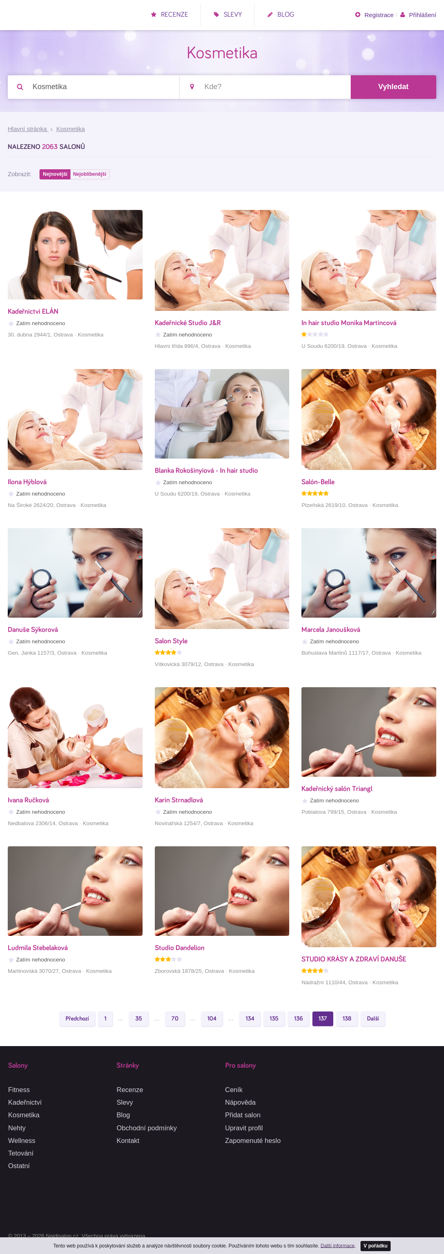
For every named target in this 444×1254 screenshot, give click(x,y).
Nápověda (240, 1102)
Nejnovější (55, 175)
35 (138, 1020)
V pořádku (376, 1245)
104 (211, 1020)
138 (347, 1020)
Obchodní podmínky (146, 1128)
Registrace (373, 15)
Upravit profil (244, 1128)
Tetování (20, 1153)
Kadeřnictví (25, 1102)
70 (174, 1020)
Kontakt (127, 1140)
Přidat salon (243, 1115)
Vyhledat (393, 87)
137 (323, 1020)
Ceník (234, 1089)
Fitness (19, 1089)
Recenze (169, 14)
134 (250, 1020)
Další (373, 1020)
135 (274, 1020)
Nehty (17, 1128)
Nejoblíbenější (90, 175)
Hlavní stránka (28, 129)
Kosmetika (24, 1115)
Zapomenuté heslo (253, 1140)
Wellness (21, 1140)
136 (298, 1020)
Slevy (227, 14)
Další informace (337, 1245)
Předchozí (77, 1020)
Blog (280, 14)
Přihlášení (417, 15)
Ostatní (19, 1165)
